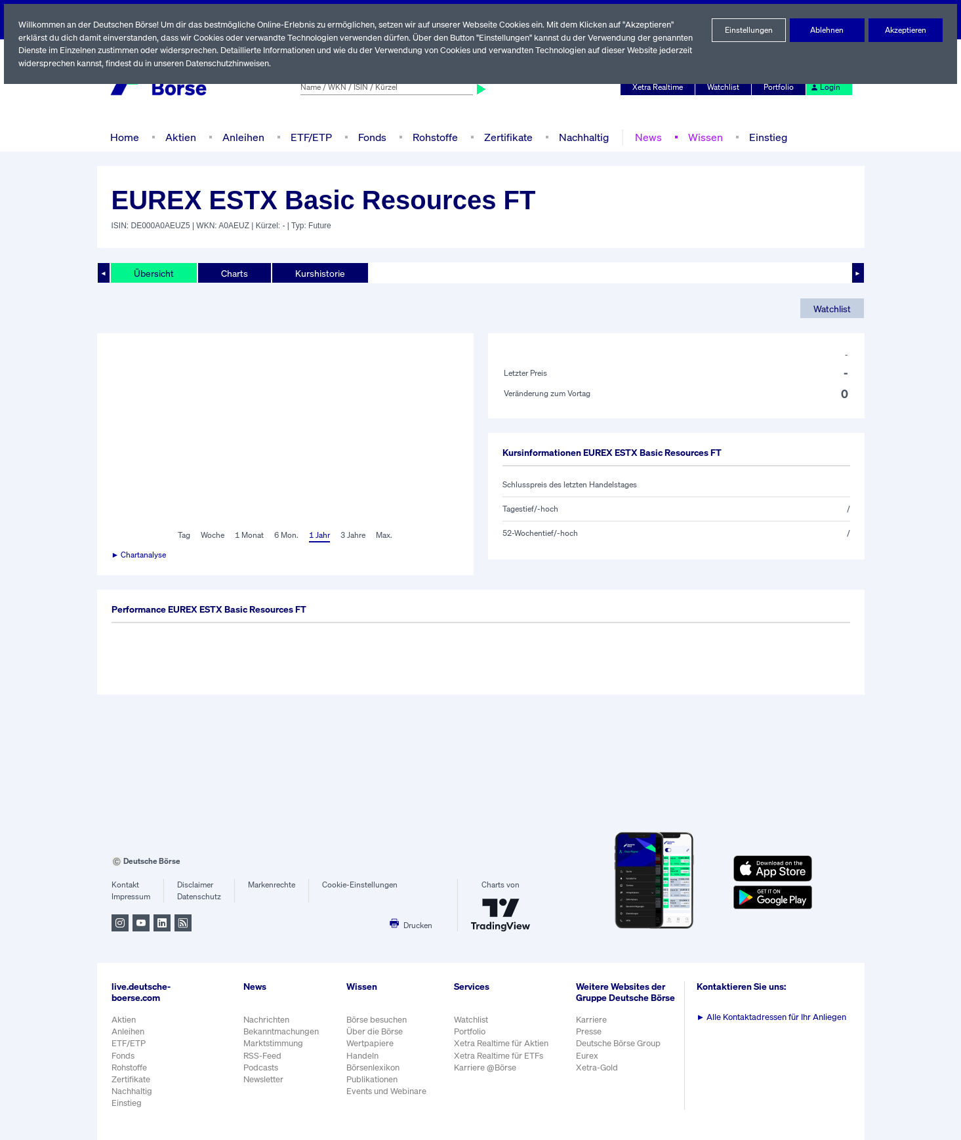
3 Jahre (353, 535)
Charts (233, 273)
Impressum (131, 896)
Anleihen (240, 136)
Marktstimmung (272, 1043)
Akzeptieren (905, 30)
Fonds (370, 136)
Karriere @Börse (487, 1067)
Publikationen (372, 1079)
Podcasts (260, 1067)
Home (124, 136)
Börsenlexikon (373, 1067)
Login (825, 87)
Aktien (178, 136)
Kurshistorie (318, 273)
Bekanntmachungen (281, 1031)
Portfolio (780, 87)
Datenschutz (199, 896)
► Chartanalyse (140, 555)
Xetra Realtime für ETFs (500, 1056)
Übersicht (153, 273)
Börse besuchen (377, 1020)
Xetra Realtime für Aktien (502, 1043)
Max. (385, 535)
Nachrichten (266, 1020)
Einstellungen (748, 30)
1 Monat (248, 535)
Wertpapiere (369, 1043)
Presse (590, 1039)
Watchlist (725, 87)
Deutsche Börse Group (620, 1050)
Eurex (588, 1062)
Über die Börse (374, 1031)
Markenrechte (272, 884)
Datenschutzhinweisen (265, 63)
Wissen (700, 136)
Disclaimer (195, 884)
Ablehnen (827, 30)
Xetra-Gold (598, 1074)
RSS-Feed (263, 1056)
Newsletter (263, 1079)
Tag (182, 535)
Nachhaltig (580, 136)
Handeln (362, 1056)
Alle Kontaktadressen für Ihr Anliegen (773, 1017)
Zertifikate (505, 136)
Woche (211, 535)
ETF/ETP (308, 136)
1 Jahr (318, 535)
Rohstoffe (433, 136)
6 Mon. (285, 535)
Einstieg (762, 136)
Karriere (592, 1026)
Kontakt (125, 884)
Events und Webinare (387, 1091)
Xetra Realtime (659, 87)
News (643, 136)
